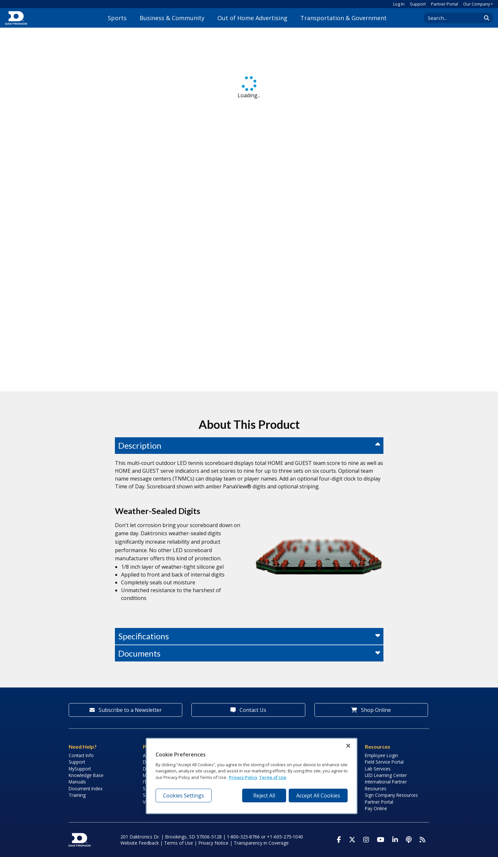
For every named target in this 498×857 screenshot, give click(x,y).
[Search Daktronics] (456, 18)
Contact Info (81, 755)
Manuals (77, 782)
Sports (117, 18)
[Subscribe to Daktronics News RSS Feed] (422, 840)
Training (77, 795)
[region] (251, 776)
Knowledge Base (86, 775)
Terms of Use (178, 843)
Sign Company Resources (391, 795)
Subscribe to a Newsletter (126, 710)
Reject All (264, 795)
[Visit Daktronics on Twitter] (352, 840)
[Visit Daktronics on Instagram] (366, 840)
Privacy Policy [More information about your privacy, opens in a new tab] (243, 777)
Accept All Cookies (318, 795)
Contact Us (248, 710)
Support (418, 4)
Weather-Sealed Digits (157, 511)
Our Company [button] (476, 4)
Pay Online (376, 808)
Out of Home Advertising (252, 18)
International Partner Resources (386, 785)
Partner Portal (444, 4)
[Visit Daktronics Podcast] (409, 840)
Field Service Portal (384, 762)
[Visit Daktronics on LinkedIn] (395, 840)
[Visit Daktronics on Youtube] (380, 840)
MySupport (80, 769)
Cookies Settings (183, 795)
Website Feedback (139, 843)
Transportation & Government (343, 18)
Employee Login (381, 755)
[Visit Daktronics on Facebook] (339, 840)
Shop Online (371, 710)
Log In (399, 4)
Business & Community (172, 18)
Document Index (86, 788)
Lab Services (378, 769)
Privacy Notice (213, 843)
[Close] (348, 746)
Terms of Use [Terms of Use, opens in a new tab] (272, 777)
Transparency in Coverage (261, 843)
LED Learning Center (386, 775)
